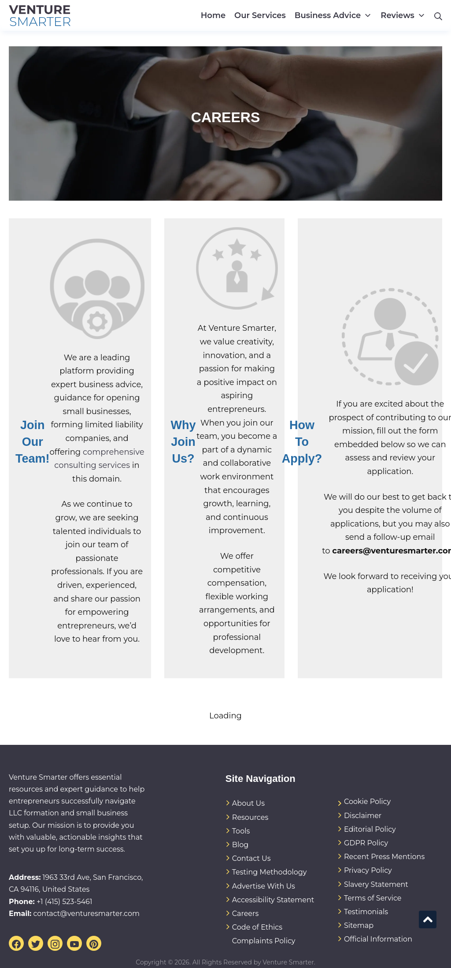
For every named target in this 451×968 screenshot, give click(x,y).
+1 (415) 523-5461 (64, 901)
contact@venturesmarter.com (86, 913)
